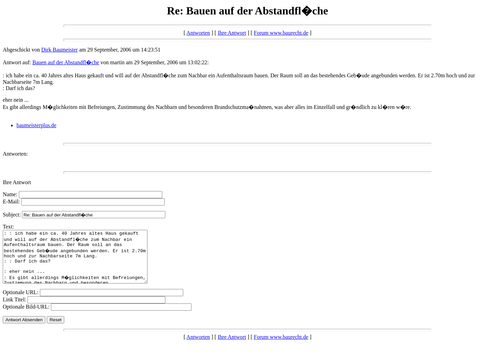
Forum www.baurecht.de (281, 33)
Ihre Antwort (232, 33)
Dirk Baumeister (59, 50)
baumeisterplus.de (36, 125)
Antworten (198, 33)
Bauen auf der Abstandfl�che (65, 62)
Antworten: (15, 154)
